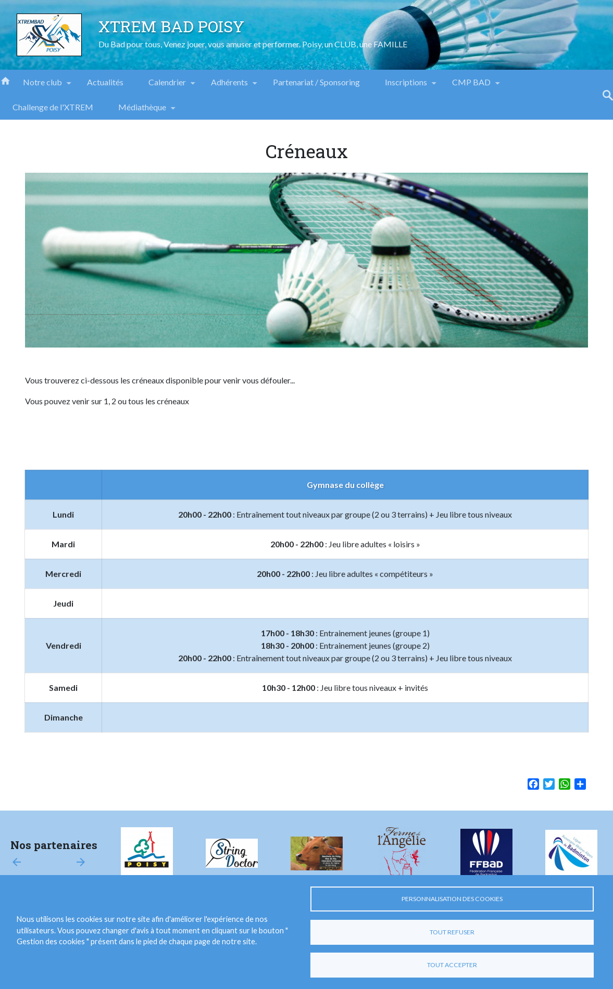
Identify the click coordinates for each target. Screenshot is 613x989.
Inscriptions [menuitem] (406, 86)
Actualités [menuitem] (105, 82)
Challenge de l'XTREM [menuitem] (52, 107)
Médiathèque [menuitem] (142, 111)
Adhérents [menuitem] (229, 86)
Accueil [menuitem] (5, 80)
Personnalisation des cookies (452, 899)
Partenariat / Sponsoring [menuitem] (316, 82)
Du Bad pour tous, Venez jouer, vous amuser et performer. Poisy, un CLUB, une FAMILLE (252, 44)
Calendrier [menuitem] (167, 86)
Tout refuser (452, 932)
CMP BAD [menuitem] (471, 86)
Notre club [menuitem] (42, 86)
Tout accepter (452, 965)
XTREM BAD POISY (171, 26)
